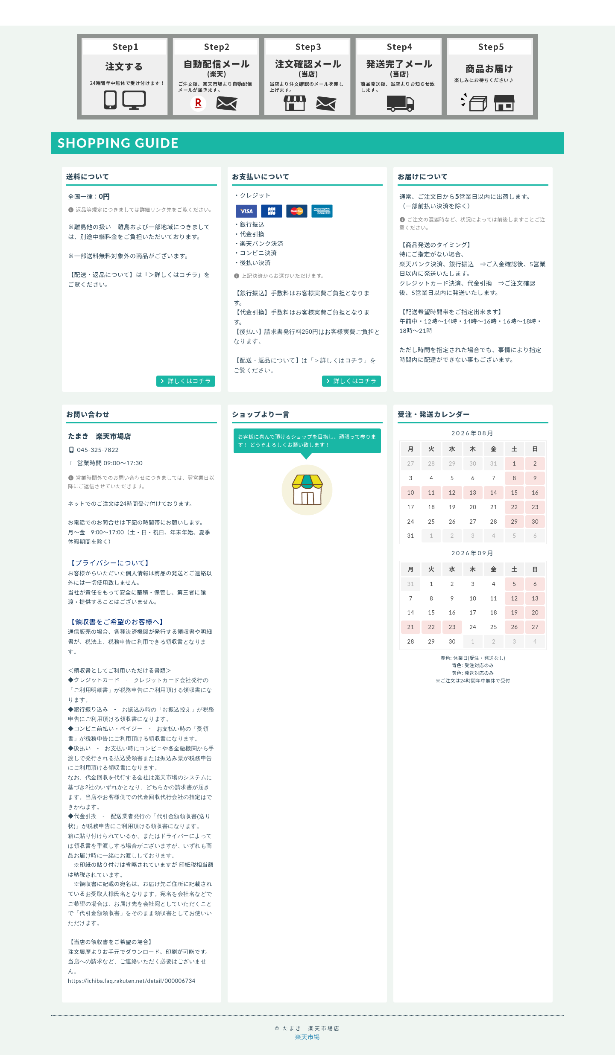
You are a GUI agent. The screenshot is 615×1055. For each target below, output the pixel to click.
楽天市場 (307, 1036)
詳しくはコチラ (189, 381)
